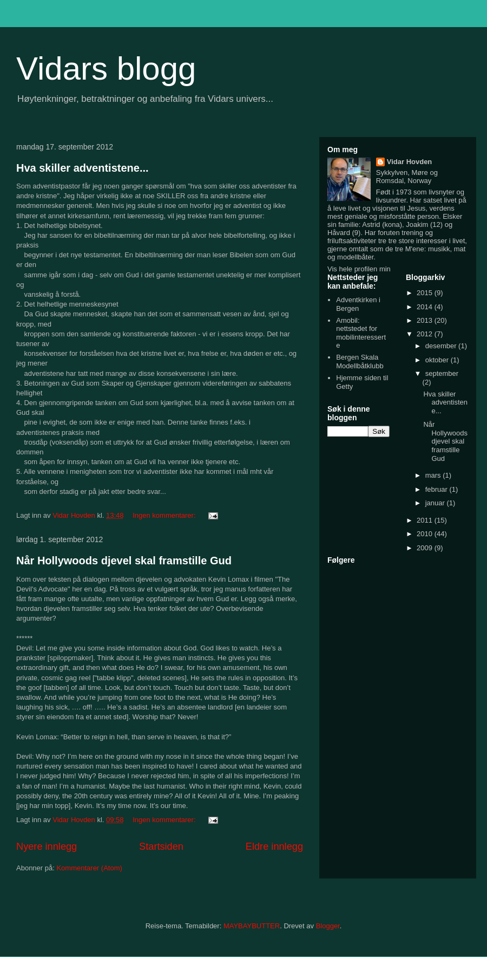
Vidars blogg (106, 68)
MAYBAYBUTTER (251, 926)
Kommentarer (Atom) (89, 868)
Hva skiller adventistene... (82, 168)
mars (434, 475)
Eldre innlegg (274, 846)
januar (436, 503)
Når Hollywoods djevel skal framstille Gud (124, 561)
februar (437, 489)
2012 (426, 334)
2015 (426, 293)
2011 (426, 520)
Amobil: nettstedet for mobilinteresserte (361, 333)
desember (441, 346)
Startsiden (161, 846)
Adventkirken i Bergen (358, 304)
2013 (426, 320)
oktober (438, 360)
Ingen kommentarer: (165, 515)
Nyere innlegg (46, 846)
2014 (426, 307)
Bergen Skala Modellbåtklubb (359, 361)
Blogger (328, 926)
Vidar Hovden (409, 162)
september (441, 373)
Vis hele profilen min (359, 269)
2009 (426, 548)
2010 (426, 534)
